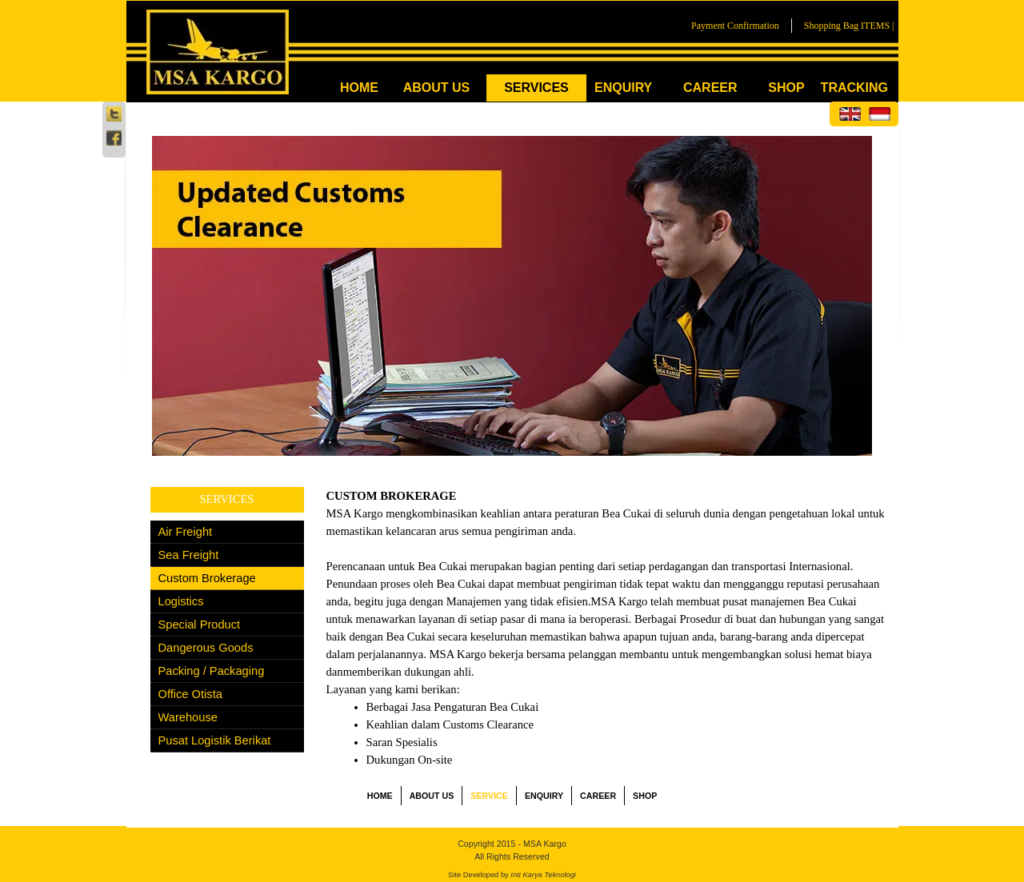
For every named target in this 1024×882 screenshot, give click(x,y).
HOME (359, 87)
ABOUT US (436, 87)
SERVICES (536, 87)
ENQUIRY (623, 87)
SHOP (786, 87)
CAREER (710, 87)
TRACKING (854, 87)
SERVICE (489, 795)
